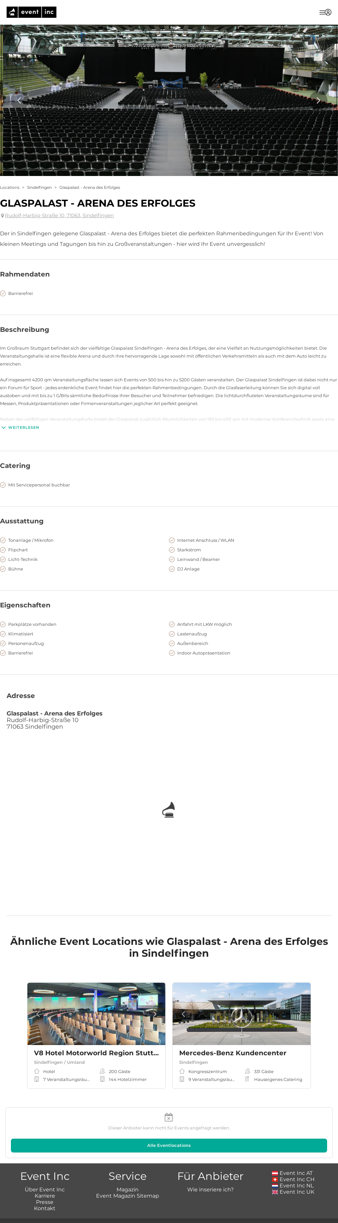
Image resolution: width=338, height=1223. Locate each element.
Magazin (128, 1189)
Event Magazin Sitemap (127, 1196)
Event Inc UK (293, 1192)
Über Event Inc (45, 1189)
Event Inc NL (293, 1185)
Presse (44, 1202)
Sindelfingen (39, 187)
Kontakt (44, 1208)
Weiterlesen (19, 427)
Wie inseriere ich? (210, 1189)
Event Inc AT (292, 1173)
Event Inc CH (293, 1179)
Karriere (45, 1196)
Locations (9, 187)
